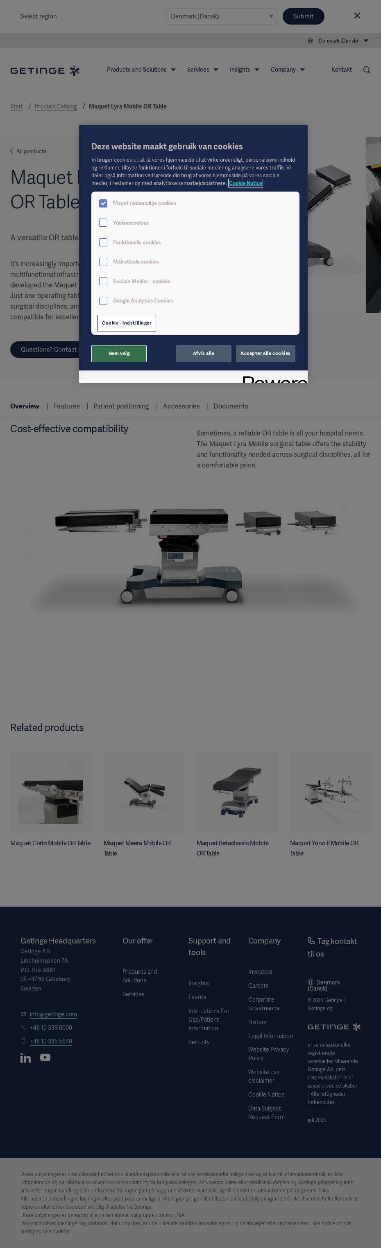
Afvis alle (204, 353)
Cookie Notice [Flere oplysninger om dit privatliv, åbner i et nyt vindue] (245, 183)
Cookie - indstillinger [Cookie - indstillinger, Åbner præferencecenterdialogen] (127, 323)
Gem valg (119, 353)
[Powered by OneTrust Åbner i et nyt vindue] (272, 378)
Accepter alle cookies (265, 353)
